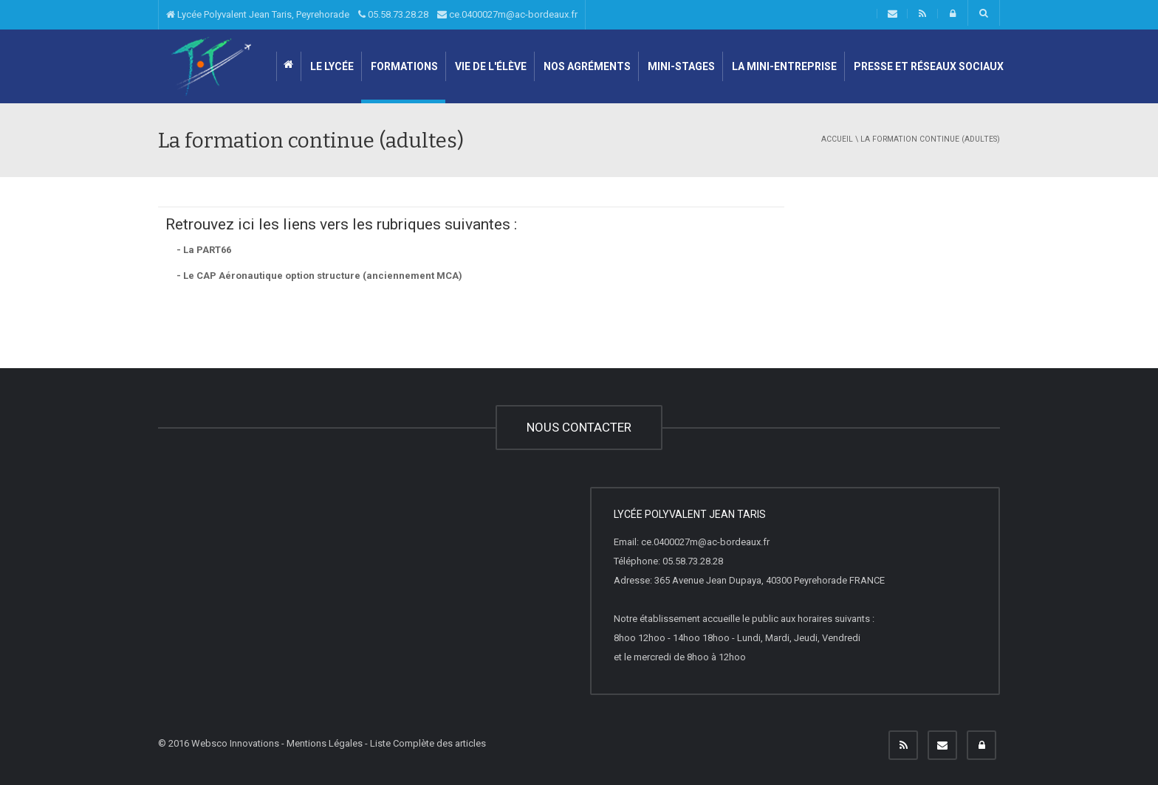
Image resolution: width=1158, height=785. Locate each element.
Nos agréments (586, 66)
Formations (403, 66)
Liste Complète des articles (428, 743)
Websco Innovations (235, 743)
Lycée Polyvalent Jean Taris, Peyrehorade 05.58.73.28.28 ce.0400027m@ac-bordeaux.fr (372, 14)
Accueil (837, 139)
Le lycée (331, 66)
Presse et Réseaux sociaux (928, 66)
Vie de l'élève (490, 66)
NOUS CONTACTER (579, 427)
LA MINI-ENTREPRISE (783, 66)
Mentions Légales (325, 743)
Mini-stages (680, 66)
